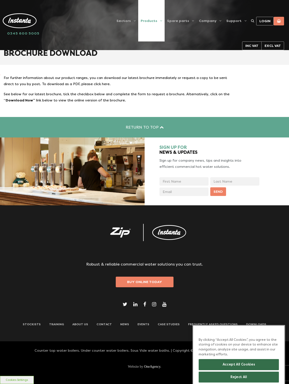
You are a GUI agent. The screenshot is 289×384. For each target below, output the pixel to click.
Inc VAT (251, 46)
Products (149, 21)
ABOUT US (80, 324)
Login (264, 21)
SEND (218, 191)
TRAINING (56, 324)
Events (143, 324)
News (124, 324)
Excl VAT (273, 46)
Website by (144, 366)
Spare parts (178, 21)
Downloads (256, 324)
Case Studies (169, 324)
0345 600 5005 (23, 33)
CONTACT (104, 324)
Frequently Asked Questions (213, 324)
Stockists (32, 324)
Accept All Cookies (239, 371)
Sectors (123, 21)
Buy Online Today (144, 282)
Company (207, 21)
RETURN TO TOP (145, 127)
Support (234, 21)
